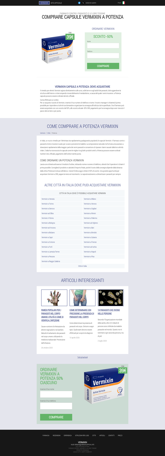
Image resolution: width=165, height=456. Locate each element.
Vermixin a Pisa (89, 256)
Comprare (103, 66)
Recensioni (56, 435)
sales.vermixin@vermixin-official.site (82, 444)
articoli (102, 435)
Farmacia (46, 435)
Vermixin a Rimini (90, 213)
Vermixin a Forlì (47, 247)
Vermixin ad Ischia (90, 247)
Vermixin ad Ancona (48, 227)
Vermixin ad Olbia (48, 213)
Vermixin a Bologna (48, 223)
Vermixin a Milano (90, 199)
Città (94, 435)
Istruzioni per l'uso (82, 435)
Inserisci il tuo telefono (48, 401)
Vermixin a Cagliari (90, 208)
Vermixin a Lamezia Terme (50, 251)
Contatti (111, 435)
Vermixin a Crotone (48, 242)
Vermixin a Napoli (90, 251)
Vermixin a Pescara (48, 256)
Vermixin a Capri (47, 237)
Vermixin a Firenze (90, 242)
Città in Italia (82, 266)
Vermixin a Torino (48, 203)
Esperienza (68, 435)
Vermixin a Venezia (48, 199)
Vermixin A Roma (48, 218)
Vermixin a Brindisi (90, 232)
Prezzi (120, 435)
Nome (89, 41)
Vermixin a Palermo (90, 218)
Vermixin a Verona (90, 203)
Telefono (89, 51)
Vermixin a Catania (90, 237)
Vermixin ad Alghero (91, 223)
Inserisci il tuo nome (47, 389)
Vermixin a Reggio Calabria (51, 261)
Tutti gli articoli (82, 357)
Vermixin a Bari (89, 227)
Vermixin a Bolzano (48, 232)
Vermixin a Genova (48, 208)
